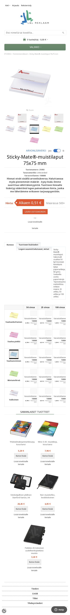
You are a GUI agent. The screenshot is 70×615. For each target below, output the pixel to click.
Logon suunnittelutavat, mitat (34, 249)
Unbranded (42, 172)
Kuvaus (10, 244)
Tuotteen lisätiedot (28, 244)
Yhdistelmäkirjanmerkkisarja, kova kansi (21, 443)
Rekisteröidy (26, 5)
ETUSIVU (7, 54)
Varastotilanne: (30, 318)
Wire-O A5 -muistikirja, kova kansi (47, 443)
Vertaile (35, 228)
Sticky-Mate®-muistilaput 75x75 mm (43, 54)
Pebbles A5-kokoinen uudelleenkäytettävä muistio (34, 550)
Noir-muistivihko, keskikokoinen (47, 496)
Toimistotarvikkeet (20, 54)
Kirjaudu (15, 5)
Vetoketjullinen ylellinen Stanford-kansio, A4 (21, 496)
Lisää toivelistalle (35, 222)
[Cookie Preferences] (4, 611)
